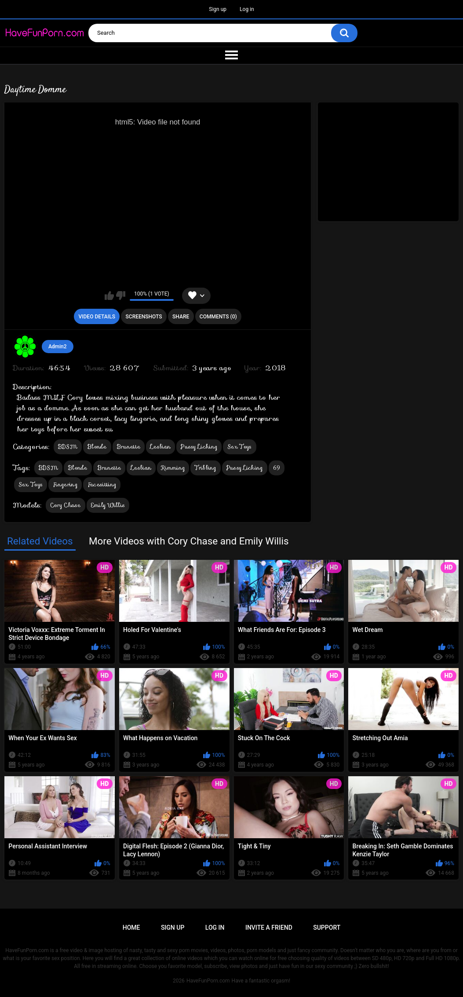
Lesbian (160, 446)
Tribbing (205, 468)
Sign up (217, 9)
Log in (247, 9)
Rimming (173, 468)
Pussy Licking (199, 446)
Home (131, 927)
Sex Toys (239, 446)
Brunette (128, 446)
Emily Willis (108, 505)
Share (180, 317)
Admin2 (57, 346)
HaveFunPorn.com (208, 981)
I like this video (109, 295)
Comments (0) (218, 317)
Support (326, 927)
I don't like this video (120, 295)
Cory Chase (65, 505)
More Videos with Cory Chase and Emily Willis (189, 541)
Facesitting (101, 484)
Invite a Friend (268, 927)
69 (277, 468)
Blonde (97, 446)
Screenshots (144, 317)
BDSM (67, 446)
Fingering (65, 484)
